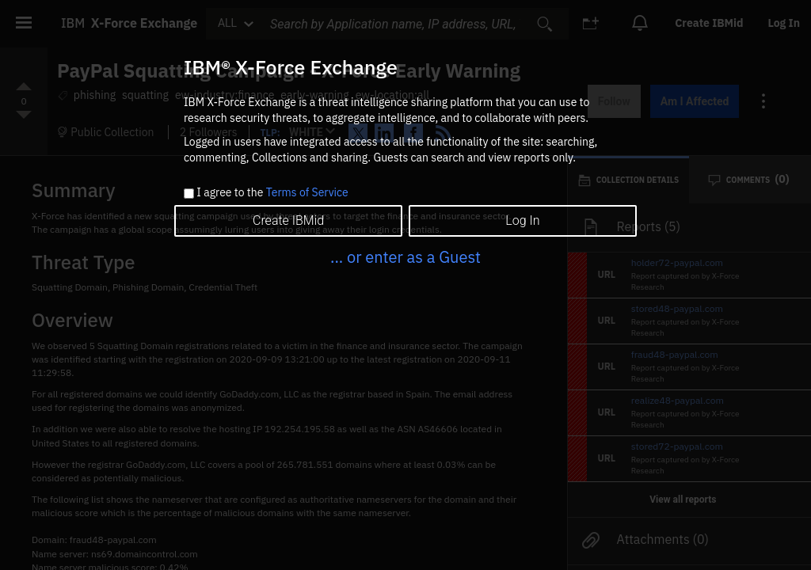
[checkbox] (189, 193)
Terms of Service (307, 192)
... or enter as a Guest (405, 257)
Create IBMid (288, 220)
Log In (522, 220)
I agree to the (272, 193)
